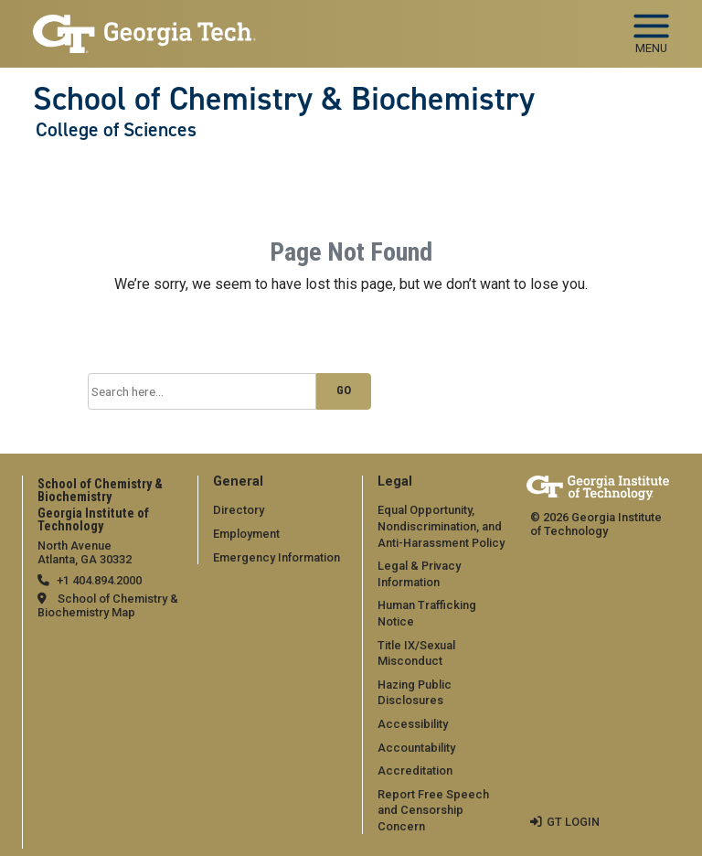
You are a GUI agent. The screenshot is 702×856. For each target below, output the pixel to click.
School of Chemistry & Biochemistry (284, 98)
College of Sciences (116, 130)
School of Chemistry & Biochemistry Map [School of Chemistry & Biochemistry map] (107, 605)
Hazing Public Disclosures (415, 693)
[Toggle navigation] (651, 27)
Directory (238, 510)
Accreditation (415, 770)
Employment (246, 533)
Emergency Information (276, 557)
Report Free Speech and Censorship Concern (433, 810)
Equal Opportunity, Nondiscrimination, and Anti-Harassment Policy (441, 526)
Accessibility (413, 724)
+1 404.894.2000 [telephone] (99, 580)
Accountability (416, 747)
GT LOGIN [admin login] (573, 822)
